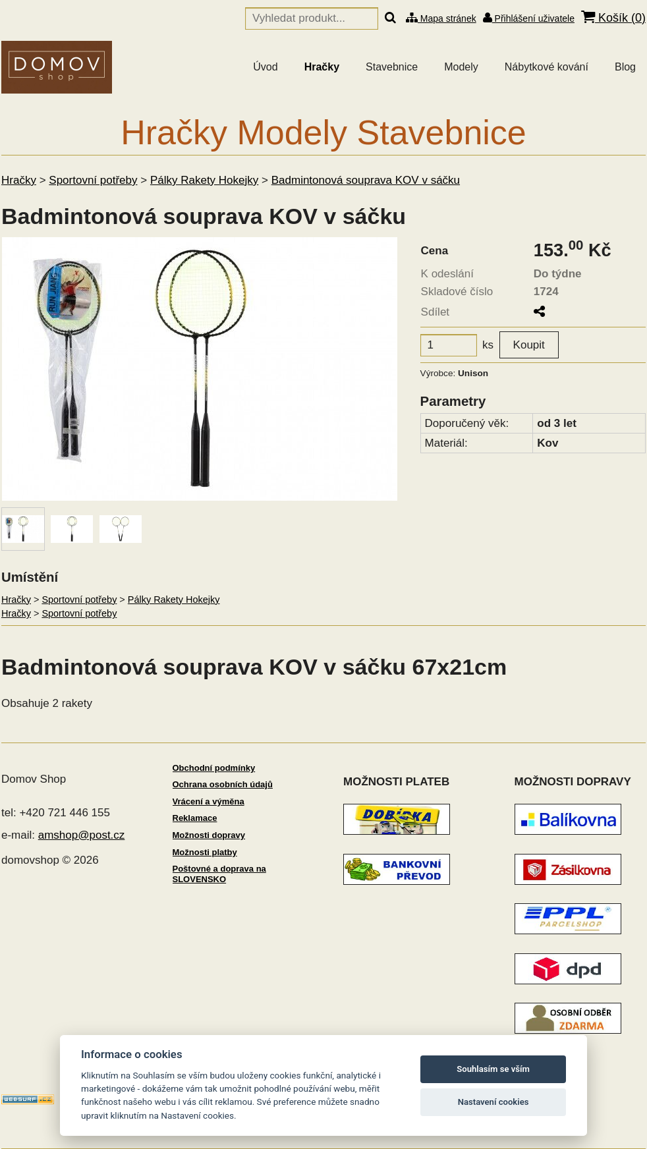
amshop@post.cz (81, 835)
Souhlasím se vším (493, 1069)
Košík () (613, 17)
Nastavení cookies (493, 1102)
